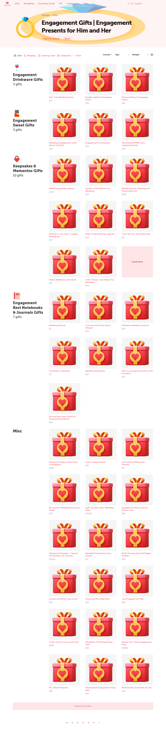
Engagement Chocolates (97, 143)
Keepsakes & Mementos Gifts (29, 168)
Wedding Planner (57, 325)
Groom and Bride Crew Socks (63, 599)
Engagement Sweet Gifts (25, 123)
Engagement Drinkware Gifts (29, 77)
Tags (95, 3)
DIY (70, 3)
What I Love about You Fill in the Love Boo (137, 372)
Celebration (82, 3)
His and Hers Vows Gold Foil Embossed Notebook (62, 417)
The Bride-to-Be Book (59, 371)
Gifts (26, 3)
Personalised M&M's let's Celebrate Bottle (133, 144)
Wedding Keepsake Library (61, 188)
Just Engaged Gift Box (133, 599)
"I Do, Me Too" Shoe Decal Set (136, 234)
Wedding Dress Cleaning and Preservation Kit (136, 189)
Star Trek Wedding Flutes (61, 97)
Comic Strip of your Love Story (64, 642)
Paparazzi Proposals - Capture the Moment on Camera (63, 554)
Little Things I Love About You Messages (99, 280)
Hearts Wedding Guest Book (62, 279)
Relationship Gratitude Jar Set (136, 687)
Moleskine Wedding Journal (135, 325)
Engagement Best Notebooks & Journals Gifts (29, 309)
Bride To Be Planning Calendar (100, 234)
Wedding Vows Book (95, 371)
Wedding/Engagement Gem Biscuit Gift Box (63, 144)
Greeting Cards (55, 3)
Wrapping (38, 3)
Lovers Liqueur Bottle (95, 462)
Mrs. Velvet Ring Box (58, 687)
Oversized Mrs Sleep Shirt (97, 599)
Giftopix (16, 3)
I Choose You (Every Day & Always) (98, 326)
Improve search (51, 38)
